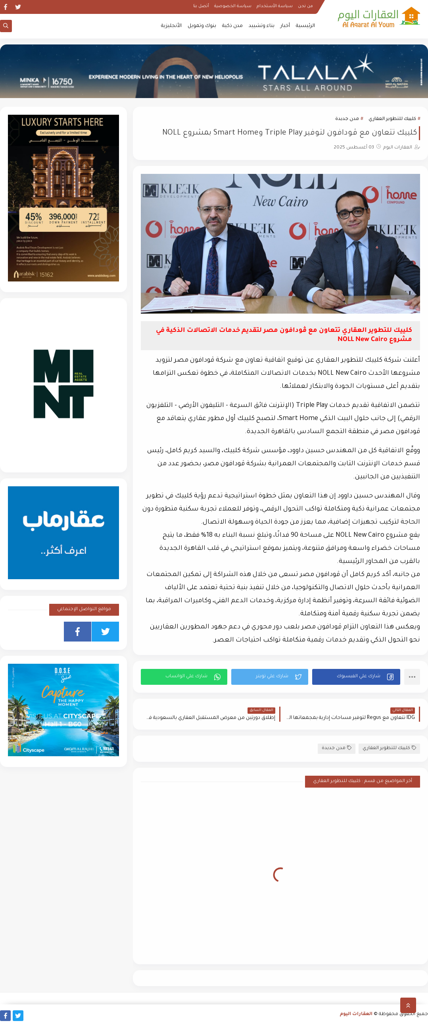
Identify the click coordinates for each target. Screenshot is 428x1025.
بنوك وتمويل (202, 26)
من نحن (305, 6)
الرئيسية (305, 26)
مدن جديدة (347, 119)
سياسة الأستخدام (275, 6)
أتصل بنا (201, 6)
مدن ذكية (232, 26)
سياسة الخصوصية (232, 6)
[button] (356, 677)
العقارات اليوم (356, 1014)
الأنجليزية (171, 26)
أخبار (285, 26)
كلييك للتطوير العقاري (392, 119)
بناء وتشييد (261, 26)
